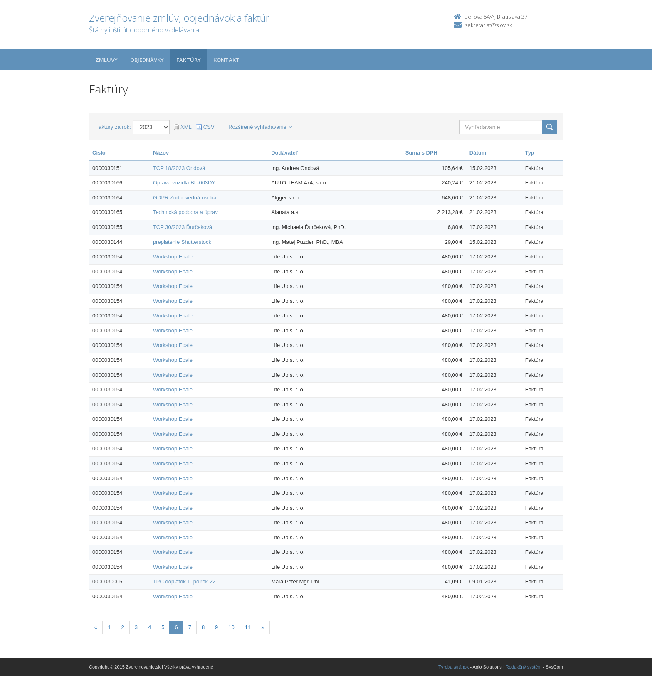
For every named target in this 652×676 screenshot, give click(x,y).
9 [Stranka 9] (216, 627)
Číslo (99, 153)
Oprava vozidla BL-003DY (184, 182)
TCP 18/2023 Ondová (179, 168)
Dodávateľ (284, 153)
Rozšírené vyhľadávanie (260, 127)
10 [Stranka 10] (231, 627)
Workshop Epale (173, 256)
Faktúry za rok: (113, 127)
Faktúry (188, 60)
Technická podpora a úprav (185, 212)
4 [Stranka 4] (149, 627)
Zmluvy (106, 60)
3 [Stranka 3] (136, 627)
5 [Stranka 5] (162, 627)
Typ (529, 153)
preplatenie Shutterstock (182, 242)
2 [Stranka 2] (122, 627)
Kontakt (226, 60)
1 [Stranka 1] (109, 627)
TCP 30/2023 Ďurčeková (182, 227)
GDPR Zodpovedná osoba (184, 197)
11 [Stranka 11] (248, 627)
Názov (161, 153)
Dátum (477, 153)
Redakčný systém (524, 666)
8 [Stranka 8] (203, 627)
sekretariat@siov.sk (488, 25)
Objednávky (147, 60)
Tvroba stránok (453, 666)
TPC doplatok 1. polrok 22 (184, 581)
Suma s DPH (421, 153)
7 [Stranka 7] (189, 627)
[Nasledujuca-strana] (262, 627)
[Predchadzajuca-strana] (96, 627)
